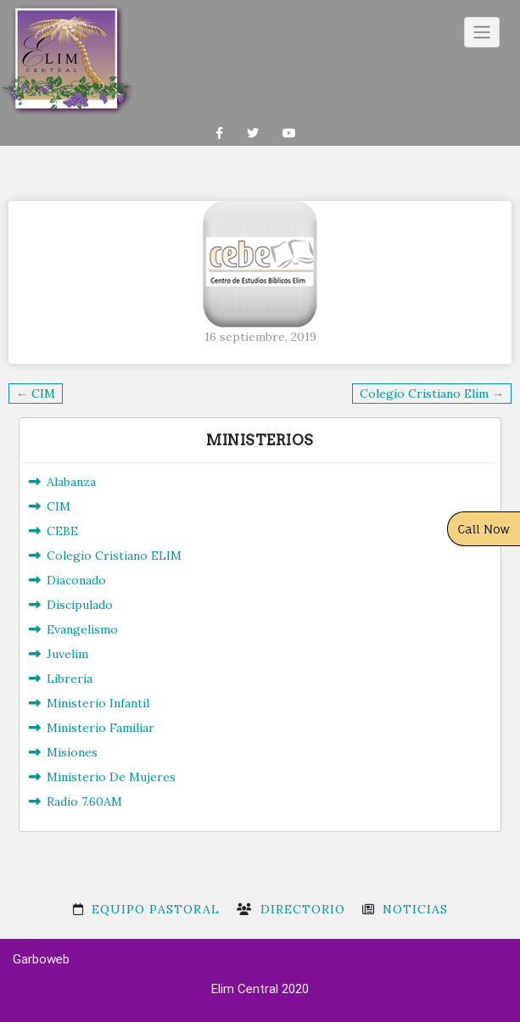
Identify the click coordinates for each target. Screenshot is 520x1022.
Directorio (302, 909)
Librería (69, 678)
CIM (58, 506)
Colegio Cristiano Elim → (432, 393)
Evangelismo (82, 629)
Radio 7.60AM (84, 801)
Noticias (415, 909)
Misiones (72, 752)
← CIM (35, 393)
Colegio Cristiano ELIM (114, 555)
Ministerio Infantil (98, 703)
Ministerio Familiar (100, 727)
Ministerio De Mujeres (111, 777)
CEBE (62, 531)
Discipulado (80, 604)
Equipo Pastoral (156, 909)
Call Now (484, 529)
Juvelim (67, 654)
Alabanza (71, 481)
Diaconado (76, 580)
